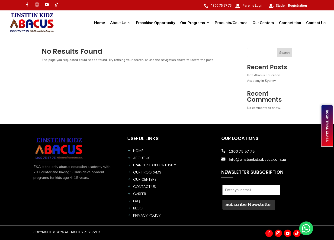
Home (99, 22)
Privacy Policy (147, 215)
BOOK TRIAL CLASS (327, 126)
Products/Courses (231, 22)
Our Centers (263, 22)
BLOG (138, 208)
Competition (290, 22)
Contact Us (316, 22)
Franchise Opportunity (155, 22)
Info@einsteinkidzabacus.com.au (257, 159)
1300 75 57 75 (221, 5)
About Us (118, 22)
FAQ (136, 201)
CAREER (139, 193)
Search (284, 53)
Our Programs (192, 22)
